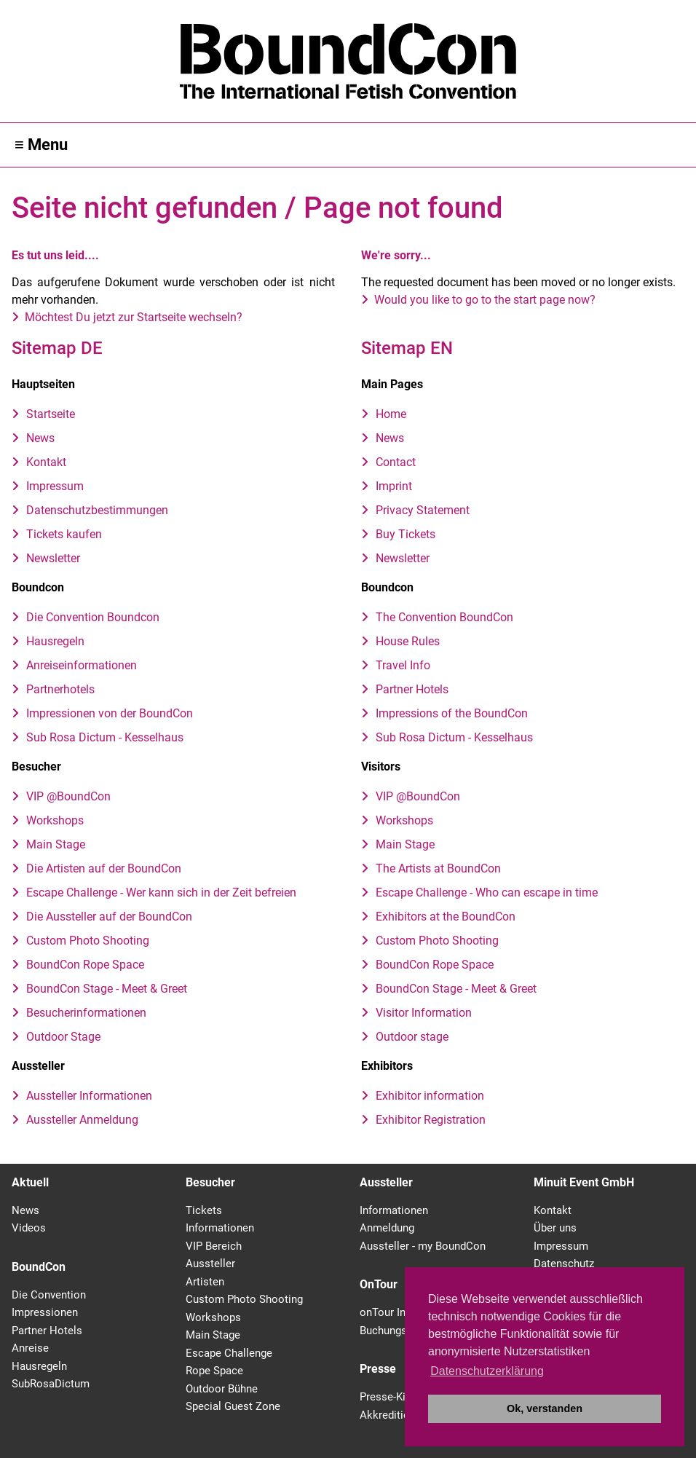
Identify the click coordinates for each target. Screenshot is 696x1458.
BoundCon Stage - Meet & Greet (106, 989)
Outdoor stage (412, 1037)
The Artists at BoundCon (438, 868)
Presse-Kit (384, 1396)
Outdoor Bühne (222, 1388)
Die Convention (49, 1294)
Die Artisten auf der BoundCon (103, 868)
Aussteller (210, 1263)
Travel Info (403, 665)
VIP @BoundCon (68, 796)
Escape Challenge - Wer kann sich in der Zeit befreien (161, 892)
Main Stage (55, 844)
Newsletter (53, 558)
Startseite (50, 414)
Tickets (204, 1210)
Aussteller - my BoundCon (423, 1246)
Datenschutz (564, 1263)
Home (391, 414)
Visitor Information (424, 1013)
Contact (396, 462)
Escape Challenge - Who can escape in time (487, 892)
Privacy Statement (423, 510)
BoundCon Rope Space (85, 965)
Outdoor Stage (63, 1037)
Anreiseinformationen (81, 665)
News (40, 438)
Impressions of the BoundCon (452, 713)
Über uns (555, 1227)
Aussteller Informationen (89, 1096)
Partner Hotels (412, 689)
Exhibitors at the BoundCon (445, 916)
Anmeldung (387, 1227)
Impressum (55, 486)
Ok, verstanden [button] (544, 1408)
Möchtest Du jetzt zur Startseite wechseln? (133, 317)
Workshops (55, 820)
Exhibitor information (430, 1096)
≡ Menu (41, 144)
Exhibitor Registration (431, 1120)
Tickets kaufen (64, 534)
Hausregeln (55, 641)
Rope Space (214, 1370)
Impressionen (45, 1312)
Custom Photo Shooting (87, 940)
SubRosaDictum (51, 1383)
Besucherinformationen (86, 1013)
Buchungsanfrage (401, 1330)
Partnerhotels (60, 689)
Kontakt (46, 462)
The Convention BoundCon (444, 617)
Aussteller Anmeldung (82, 1120)
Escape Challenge (229, 1353)
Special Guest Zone (233, 1406)
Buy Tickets (405, 534)
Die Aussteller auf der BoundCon (109, 916)
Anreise (30, 1348)
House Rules (408, 641)
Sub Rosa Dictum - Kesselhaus (104, 737)
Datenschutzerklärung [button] (487, 1371)
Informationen (220, 1227)
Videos (29, 1227)
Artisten (205, 1281)
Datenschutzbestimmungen (97, 510)
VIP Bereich (214, 1246)
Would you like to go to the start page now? (485, 300)
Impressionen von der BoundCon (109, 713)
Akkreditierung (395, 1415)
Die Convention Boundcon (92, 617)
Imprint (394, 486)
